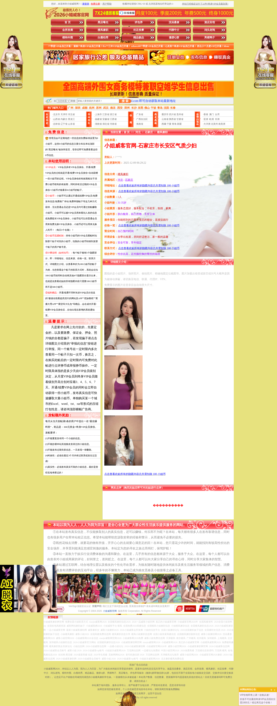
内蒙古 (64, 119)
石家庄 (149, 132)
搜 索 (125, 101)
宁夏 (169, 124)
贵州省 (179, 114)
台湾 (217, 114)
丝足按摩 (138, 30)
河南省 (113, 124)
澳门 (211, 114)
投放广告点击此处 (138, 664)
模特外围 (67, 37)
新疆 (179, 124)
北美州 (214, 124)
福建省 (98, 119)
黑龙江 (71, 119)
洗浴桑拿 (174, 22)
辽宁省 (64, 124)
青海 (174, 124)
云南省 (165, 119)
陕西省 (172, 119)
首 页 (68, 22)
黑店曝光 (103, 22)
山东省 (71, 124)
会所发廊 (67, 30)
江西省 (113, 119)
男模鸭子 (209, 37)
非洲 (217, 119)
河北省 (71, 114)
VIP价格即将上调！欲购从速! (254, 695)
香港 (206, 114)
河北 (138, 132)
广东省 (139, 114)
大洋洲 (207, 124)
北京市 (56, 114)
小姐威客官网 (110, 611)
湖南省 (98, 124)
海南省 (139, 124)
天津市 (64, 114)
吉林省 (56, 124)
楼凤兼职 (103, 30)
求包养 (139, 22)
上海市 (98, 114)
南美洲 (221, 124)
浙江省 (113, 114)
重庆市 (165, 114)
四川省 (172, 114)
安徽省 (105, 119)
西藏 (164, 124)
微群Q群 (174, 37)
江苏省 (105, 114)
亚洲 (206, 119)
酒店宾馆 (209, 22)
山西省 (56, 119)
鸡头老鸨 (209, 30)
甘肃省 (179, 119)
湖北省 (105, 124)
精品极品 (138, 37)
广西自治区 (142, 119)
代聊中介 (174, 30)
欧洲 (211, 119)
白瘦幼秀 (103, 37)
